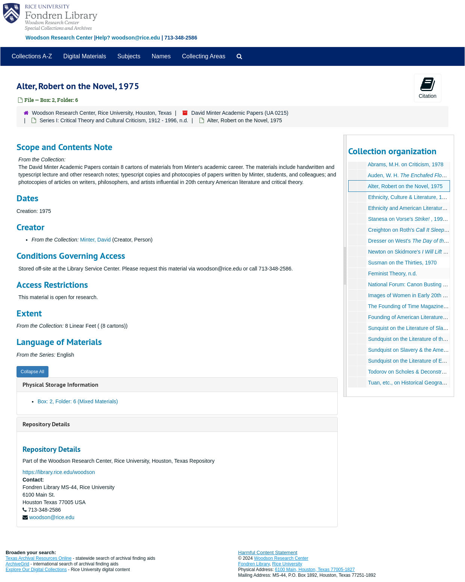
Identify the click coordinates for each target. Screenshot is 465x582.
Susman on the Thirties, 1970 (402, 263)
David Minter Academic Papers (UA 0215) (239, 113)
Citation (427, 87)
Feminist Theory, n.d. (392, 273)
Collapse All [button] (32, 371)
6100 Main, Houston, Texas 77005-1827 (315, 569)
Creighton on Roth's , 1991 (414, 230)
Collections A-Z (32, 56)
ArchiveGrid (17, 564)
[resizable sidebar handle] (345, 266)
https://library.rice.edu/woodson (59, 472)
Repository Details (46, 424)
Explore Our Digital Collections (36, 569)
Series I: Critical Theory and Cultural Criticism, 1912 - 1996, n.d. (113, 120)
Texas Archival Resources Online (38, 558)
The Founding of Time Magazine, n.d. (411, 306)
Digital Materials (84, 56)
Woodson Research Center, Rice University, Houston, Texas (102, 113)
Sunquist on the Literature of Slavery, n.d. (416, 328)
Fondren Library (254, 564)
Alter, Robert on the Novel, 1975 (405, 186)
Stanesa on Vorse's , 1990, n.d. (412, 219)
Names (161, 56)
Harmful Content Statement (267, 552)
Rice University (287, 564)
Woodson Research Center (59, 38)
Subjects (128, 56)
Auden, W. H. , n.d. (414, 175)
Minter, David (95, 240)
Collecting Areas (203, 56)
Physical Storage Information (60, 385)
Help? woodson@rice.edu (127, 38)
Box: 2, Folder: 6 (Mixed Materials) (78, 401)
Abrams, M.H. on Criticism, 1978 (406, 164)
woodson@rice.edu (51, 517)
